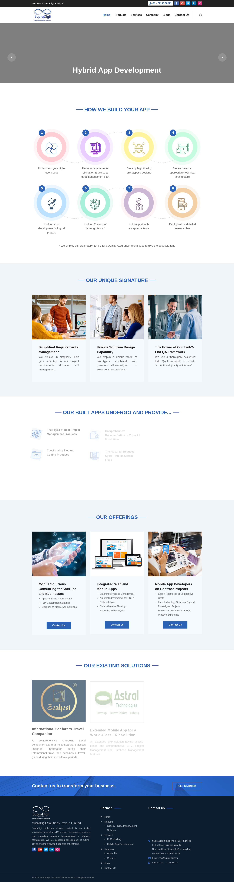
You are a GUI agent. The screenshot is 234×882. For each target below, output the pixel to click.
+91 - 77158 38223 (169, 862)
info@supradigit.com (168, 858)
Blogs (166, 14)
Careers (111, 858)
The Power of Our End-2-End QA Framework (174, 349)
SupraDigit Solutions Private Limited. (58, 877)
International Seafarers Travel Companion (58, 733)
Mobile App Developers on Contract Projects (173, 586)
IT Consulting (114, 839)
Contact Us (182, 14)
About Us (112, 853)
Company (152, 14)
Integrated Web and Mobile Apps (112, 586)
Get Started (187, 786)
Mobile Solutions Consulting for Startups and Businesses (57, 589)
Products (120, 14)
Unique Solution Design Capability (116, 349)
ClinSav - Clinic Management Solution (122, 828)
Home (106, 14)
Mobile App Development (120, 844)
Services (136, 14)
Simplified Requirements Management (58, 349)
